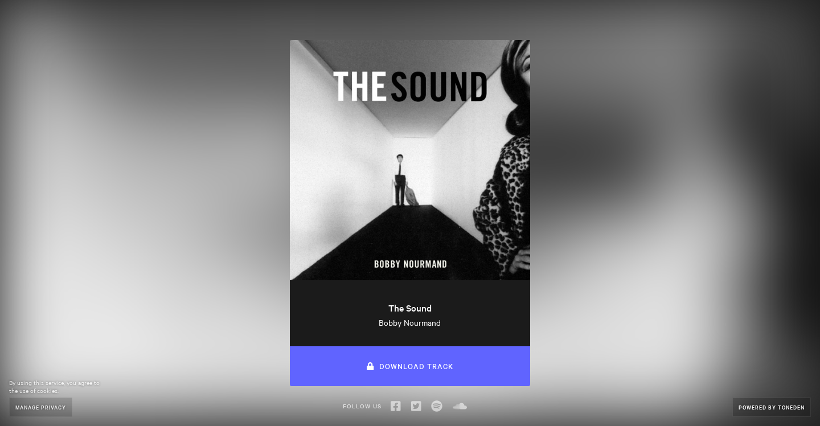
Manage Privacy (40, 407)
